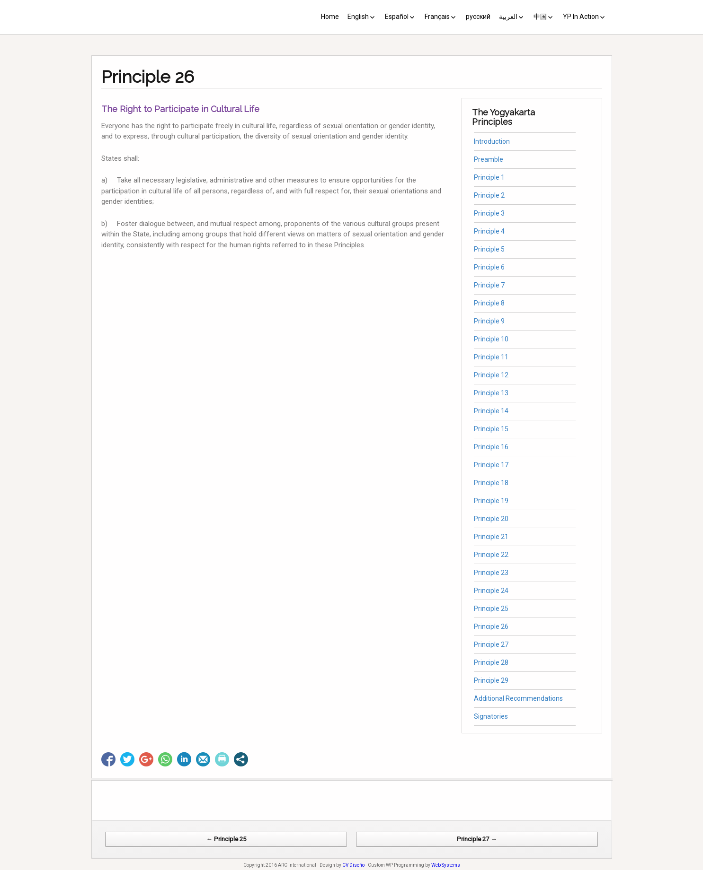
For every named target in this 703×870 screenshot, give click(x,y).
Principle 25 (491, 608)
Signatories (491, 716)
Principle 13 (491, 393)
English (358, 16)
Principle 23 (491, 572)
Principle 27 (491, 644)
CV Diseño (353, 865)
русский (478, 16)
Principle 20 (491, 518)
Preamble (488, 159)
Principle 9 (489, 321)
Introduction (492, 141)
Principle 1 (489, 177)
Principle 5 (489, 249)
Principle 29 (491, 680)
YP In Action (581, 16)
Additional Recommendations (518, 698)
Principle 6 (489, 267)
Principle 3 (489, 213)
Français (437, 16)
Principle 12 (491, 375)
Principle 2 (489, 195)
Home (330, 16)
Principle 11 (491, 357)
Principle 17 (491, 465)
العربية (508, 16)
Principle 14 (491, 411)
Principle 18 (491, 483)
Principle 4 (489, 231)
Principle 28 (491, 662)
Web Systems (445, 865)
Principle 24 (491, 590)
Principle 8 (489, 303)
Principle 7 (489, 285)
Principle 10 (491, 339)
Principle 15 (491, 429)
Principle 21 (491, 536)
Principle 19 (491, 501)
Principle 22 (491, 554)
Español (397, 16)
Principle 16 (491, 447)
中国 (540, 16)
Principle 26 (491, 626)
